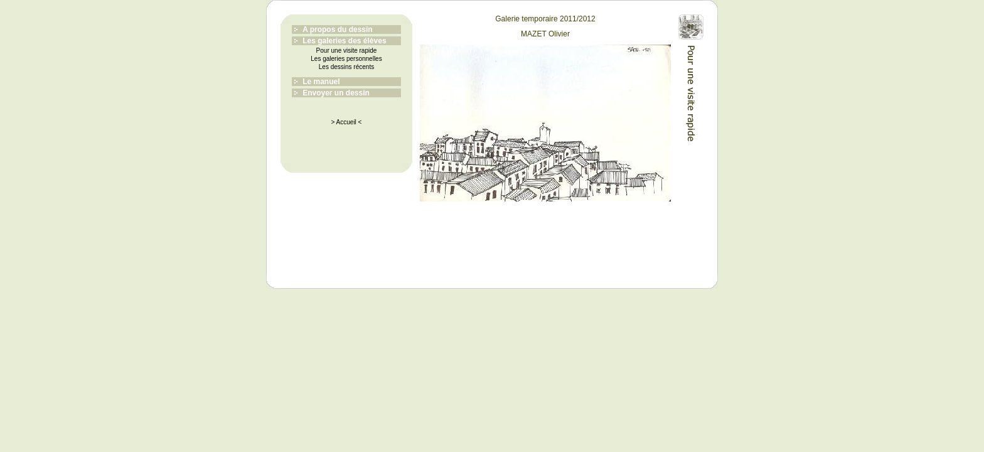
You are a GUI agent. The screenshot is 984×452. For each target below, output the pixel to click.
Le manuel (321, 81)
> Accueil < (346, 122)
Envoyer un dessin (336, 93)
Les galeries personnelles (346, 58)
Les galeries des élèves (344, 40)
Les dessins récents (346, 66)
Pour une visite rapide (346, 50)
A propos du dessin (337, 29)
